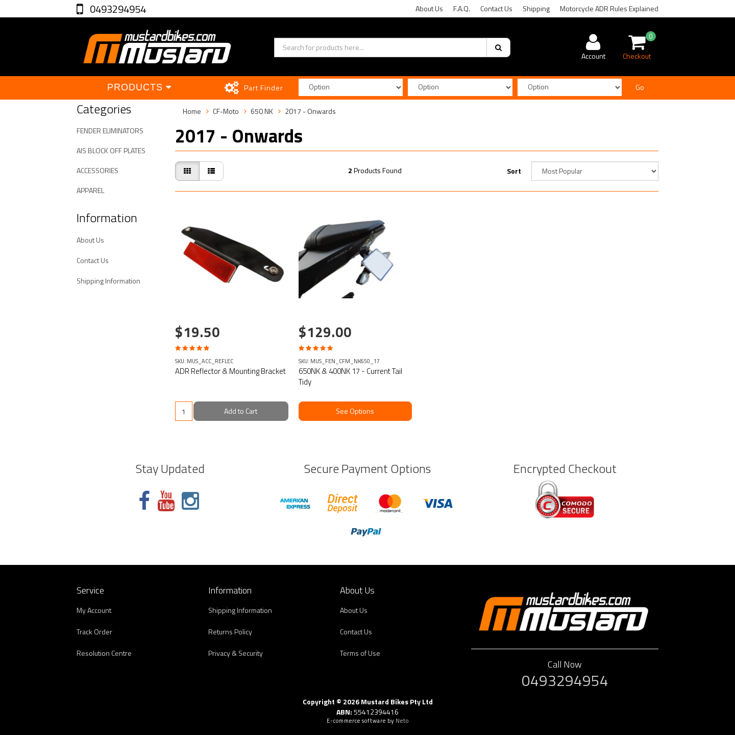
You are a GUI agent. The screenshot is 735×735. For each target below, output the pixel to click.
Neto (402, 721)
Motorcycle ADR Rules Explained (609, 8)
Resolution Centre (104, 653)
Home (192, 111)
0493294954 (117, 9)
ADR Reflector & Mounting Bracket (230, 371)
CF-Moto (226, 111)
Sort (514, 170)
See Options (355, 411)
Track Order (94, 631)
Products (139, 87)
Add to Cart (240, 411)
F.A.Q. (461, 8)
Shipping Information (108, 280)
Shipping (536, 8)
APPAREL (90, 190)
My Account (94, 610)
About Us (429, 8)
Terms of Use (360, 653)
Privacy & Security (235, 653)
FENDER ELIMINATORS (110, 130)
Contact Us (496, 8)
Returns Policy (230, 631)
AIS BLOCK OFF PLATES (111, 150)
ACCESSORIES (97, 170)
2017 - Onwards (310, 111)
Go (639, 87)
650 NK (262, 111)
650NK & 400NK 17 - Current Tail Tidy (350, 376)
